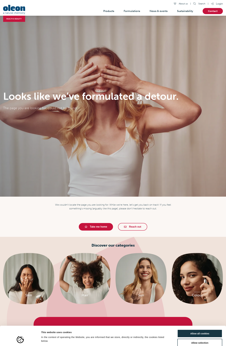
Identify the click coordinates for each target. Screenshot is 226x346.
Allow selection (199, 326)
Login (219, 3)
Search (201, 3)
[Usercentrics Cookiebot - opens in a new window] (20, 340)
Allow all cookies (199, 316)
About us (183, 3)
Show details (164, 339)
